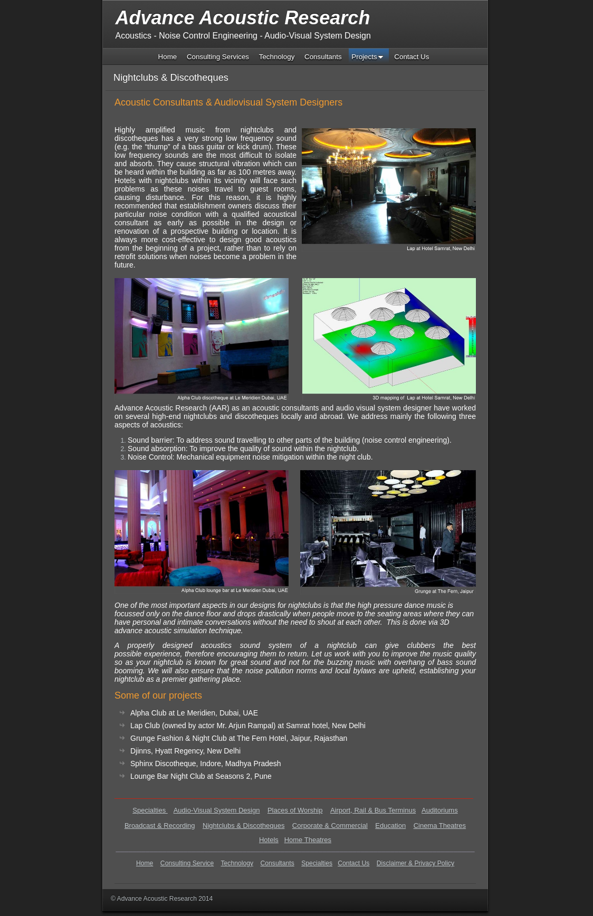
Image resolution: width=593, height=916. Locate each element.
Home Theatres (307, 840)
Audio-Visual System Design (217, 810)
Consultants (277, 863)
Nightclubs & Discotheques (243, 825)
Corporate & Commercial (330, 825)
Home (144, 863)
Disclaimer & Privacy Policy (415, 863)
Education (390, 825)
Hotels (269, 840)
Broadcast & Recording (160, 825)
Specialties (149, 810)
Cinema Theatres (440, 825)
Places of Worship (295, 810)
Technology (237, 863)
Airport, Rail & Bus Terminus (373, 810)
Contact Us (353, 863)
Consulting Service (187, 863)
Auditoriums (440, 810)
